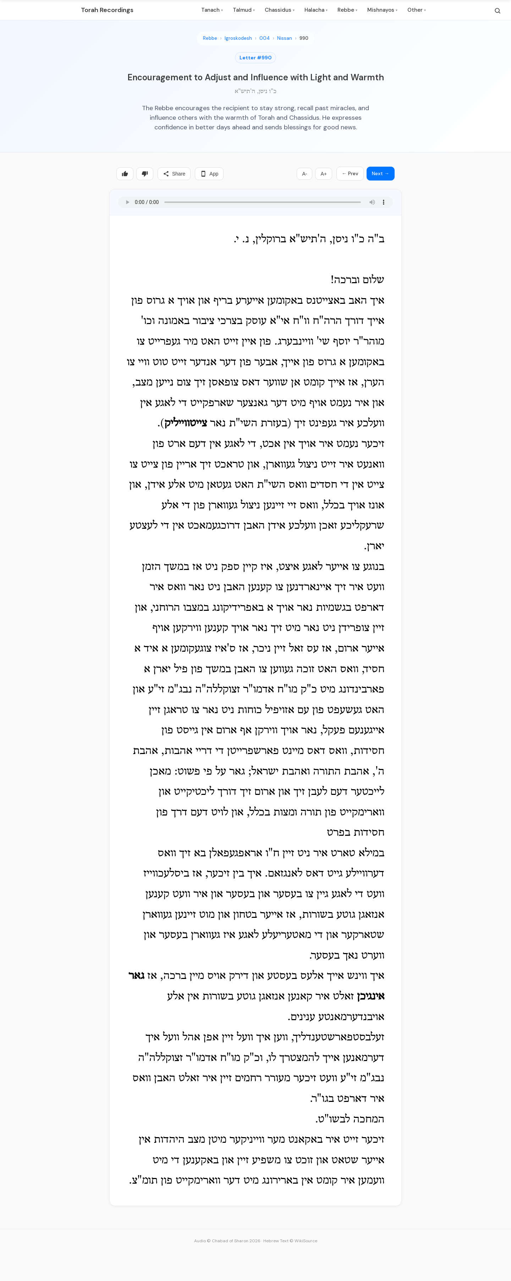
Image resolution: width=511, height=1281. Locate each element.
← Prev (350, 173)
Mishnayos (382, 10)
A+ (323, 174)
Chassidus (280, 10)
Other (416, 10)
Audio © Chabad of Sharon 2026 (227, 1241)
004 (264, 38)
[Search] (497, 10)
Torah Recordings (107, 10)
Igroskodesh (238, 38)
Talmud (244, 10)
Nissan (284, 38)
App (209, 174)
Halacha (316, 10)
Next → (380, 173)
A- (304, 174)
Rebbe (347, 10)
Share (174, 174)
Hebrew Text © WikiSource (290, 1241)
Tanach (212, 10)
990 (304, 38)
